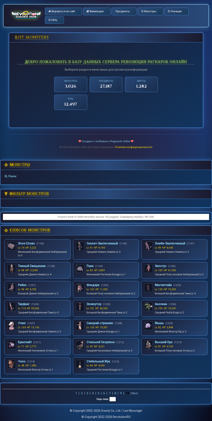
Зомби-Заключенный (170, 243)
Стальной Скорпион (101, 342)
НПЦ (52, 20)
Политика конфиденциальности (133, 147)
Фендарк (93, 285)
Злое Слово (26, 243)
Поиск (10, 176)
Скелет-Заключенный (102, 243)
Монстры (148, 11)
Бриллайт (25, 342)
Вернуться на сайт (61, 11)
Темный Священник (32, 266)
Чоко (21, 361)
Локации (175, 11)
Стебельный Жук (98, 361)
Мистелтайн (163, 285)
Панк (90, 266)
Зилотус (160, 266)
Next (135, 393)
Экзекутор (94, 304)
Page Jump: (106, 399)
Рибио (22, 285)
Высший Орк (163, 342)
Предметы (122, 11)
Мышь (159, 323)
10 (127, 393)
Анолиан (161, 304)
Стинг (22, 323)
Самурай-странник (100, 323)
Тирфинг (24, 304)
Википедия (95, 11)
